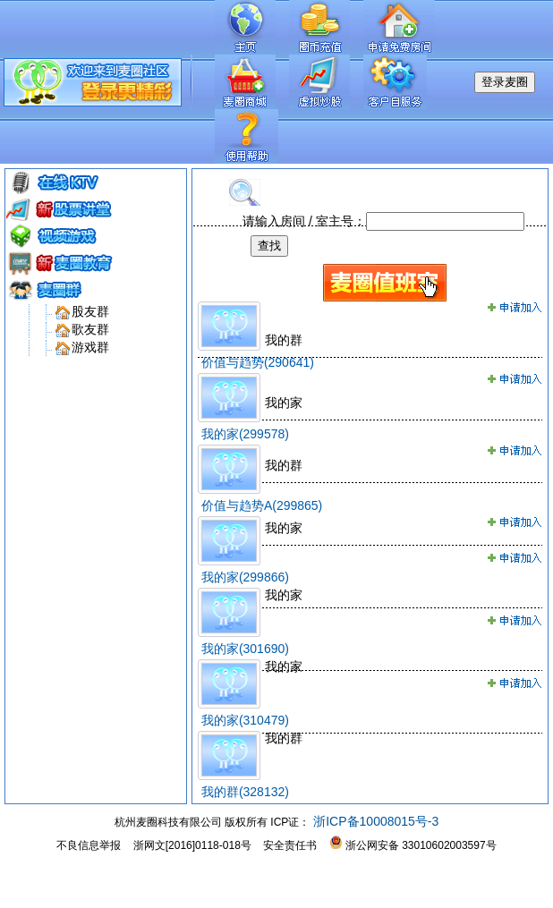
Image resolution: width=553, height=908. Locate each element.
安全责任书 (290, 845)
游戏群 (90, 347)
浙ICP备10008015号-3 (374, 821)
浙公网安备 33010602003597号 (413, 845)
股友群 (90, 311)
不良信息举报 (88, 845)
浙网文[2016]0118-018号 (192, 845)
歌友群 (90, 329)
